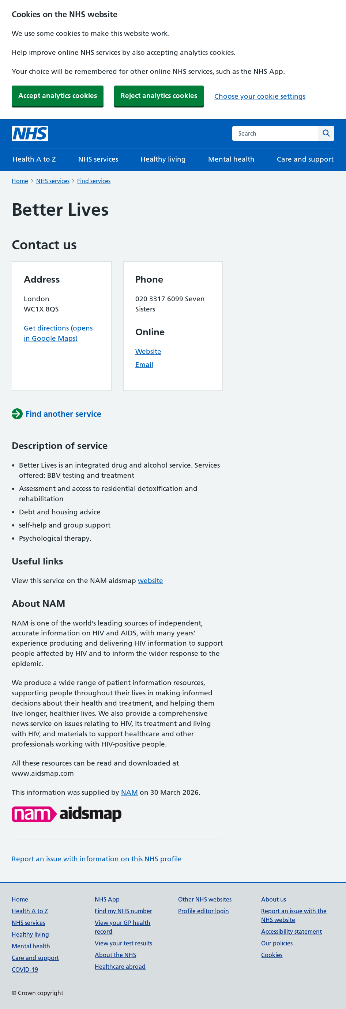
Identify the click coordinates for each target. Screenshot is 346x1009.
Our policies (277, 943)
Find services (93, 181)
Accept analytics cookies (57, 95)
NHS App (107, 899)
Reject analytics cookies (159, 95)
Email (144, 364)
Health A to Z (34, 159)
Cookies (271, 955)
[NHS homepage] (30, 133)
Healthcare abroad (120, 966)
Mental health (231, 159)
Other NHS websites (205, 899)
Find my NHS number (123, 911)
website (150, 581)
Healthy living (163, 159)
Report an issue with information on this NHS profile (97, 859)
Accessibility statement (291, 931)
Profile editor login (203, 911)
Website (148, 351)
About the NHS (115, 955)
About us (273, 899)
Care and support (305, 159)
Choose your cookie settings (259, 96)
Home (20, 181)
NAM (129, 792)
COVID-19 (25, 969)
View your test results (123, 943)
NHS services (98, 159)
